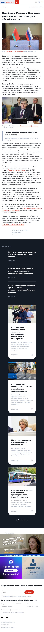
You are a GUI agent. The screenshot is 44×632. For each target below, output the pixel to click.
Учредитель (31, 604)
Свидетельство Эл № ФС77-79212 (11, 604)
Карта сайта (5, 624)
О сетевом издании (7, 606)
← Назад (3, 7)
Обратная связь (32, 606)
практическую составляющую (13, 224)
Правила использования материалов (13, 612)
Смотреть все (22, 520)
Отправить (29, 592)
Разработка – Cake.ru (7, 627)
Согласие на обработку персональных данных (17, 596)
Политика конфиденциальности (11, 610)
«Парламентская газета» (16, 170)
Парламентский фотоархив (14, 51)
